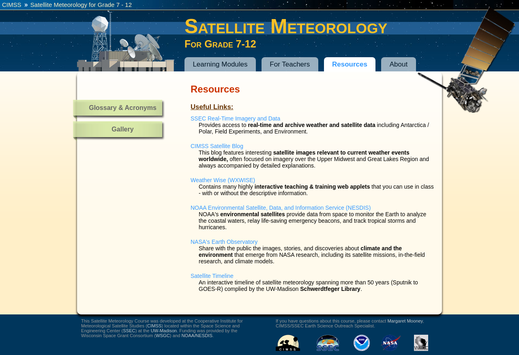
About (398, 64)
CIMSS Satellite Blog (217, 146)
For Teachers (290, 64)
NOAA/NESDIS (196, 335)
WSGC (163, 335)
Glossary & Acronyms (123, 107)
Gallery (122, 129)
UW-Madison (164, 330)
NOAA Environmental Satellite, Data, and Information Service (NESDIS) (281, 207)
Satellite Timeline (212, 276)
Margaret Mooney (405, 320)
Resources (349, 64)
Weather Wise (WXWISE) (223, 180)
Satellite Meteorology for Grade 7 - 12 (81, 4)
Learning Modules (220, 64)
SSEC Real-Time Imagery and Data (235, 118)
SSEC (129, 330)
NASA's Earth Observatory (224, 242)
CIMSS (11, 4)
